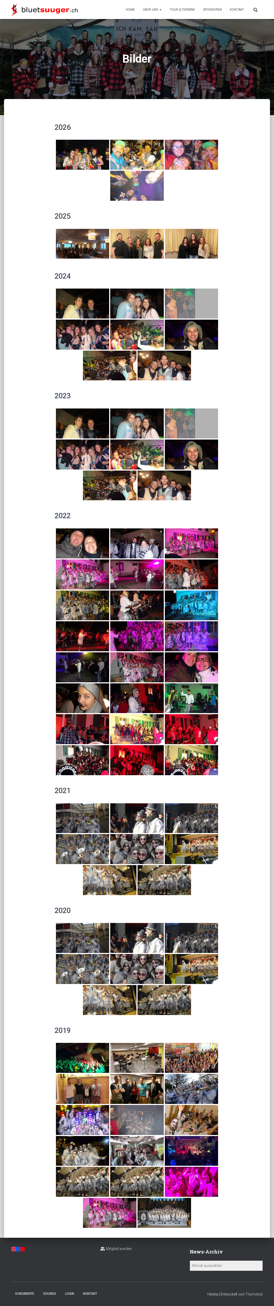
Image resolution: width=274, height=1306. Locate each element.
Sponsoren (212, 10)
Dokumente (24, 1294)
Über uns (152, 10)
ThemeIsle (254, 1294)
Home (130, 10)
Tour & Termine (182, 10)
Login (69, 1294)
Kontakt (237, 10)
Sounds (49, 1294)
